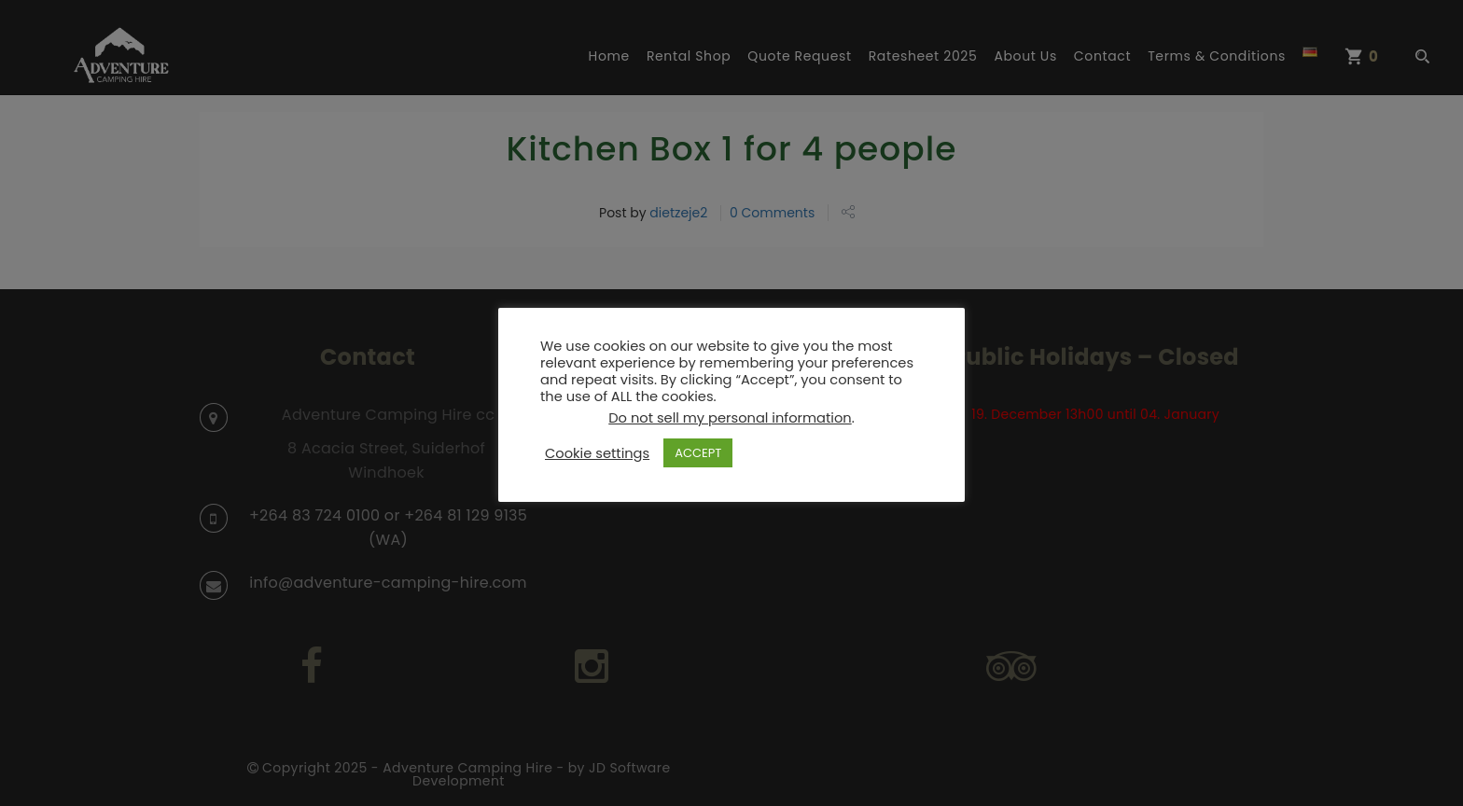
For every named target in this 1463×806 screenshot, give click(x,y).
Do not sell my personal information (729, 418)
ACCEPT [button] (698, 453)
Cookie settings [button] (597, 453)
